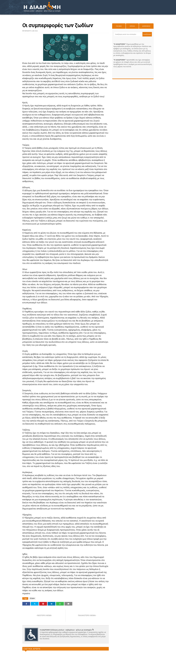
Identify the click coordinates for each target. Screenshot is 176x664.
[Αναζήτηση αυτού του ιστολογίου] (128, 34)
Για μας (119, 26)
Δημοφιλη (146, 26)
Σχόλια (132, 26)
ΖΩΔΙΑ (32, 598)
